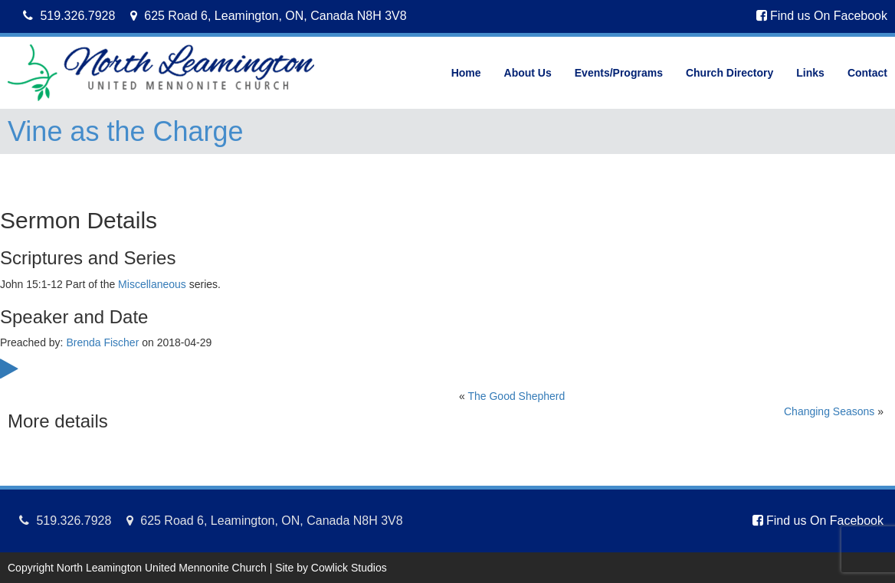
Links (810, 73)
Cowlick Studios (349, 568)
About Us (528, 73)
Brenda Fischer (102, 342)
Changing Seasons (829, 411)
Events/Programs (619, 73)
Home (466, 73)
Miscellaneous (152, 284)
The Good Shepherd (516, 396)
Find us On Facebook (821, 15)
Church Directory (729, 73)
